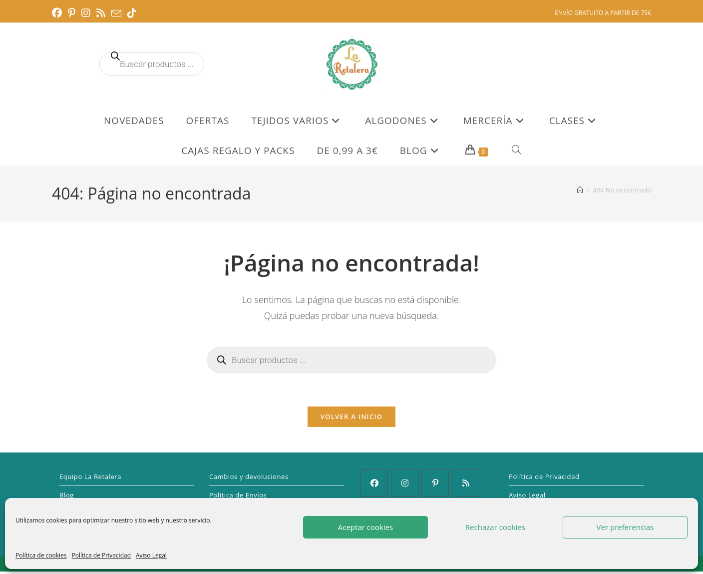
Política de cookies (41, 555)
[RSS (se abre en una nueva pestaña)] (100, 13)
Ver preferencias (625, 527)
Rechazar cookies (495, 527)
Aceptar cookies (365, 527)
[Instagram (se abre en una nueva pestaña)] (85, 13)
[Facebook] (374, 485)
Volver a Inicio (351, 419)
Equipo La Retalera (90, 479)
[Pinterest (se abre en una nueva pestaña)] (71, 13)
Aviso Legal (151, 555)
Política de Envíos (238, 497)
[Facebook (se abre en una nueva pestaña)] (58, 13)
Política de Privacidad (101, 555)
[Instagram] (404, 485)
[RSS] (465, 485)
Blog (66, 497)
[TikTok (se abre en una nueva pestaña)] (131, 13)
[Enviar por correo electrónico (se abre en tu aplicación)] (116, 13)
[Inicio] (580, 190)
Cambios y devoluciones (249, 479)
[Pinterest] (435, 485)
